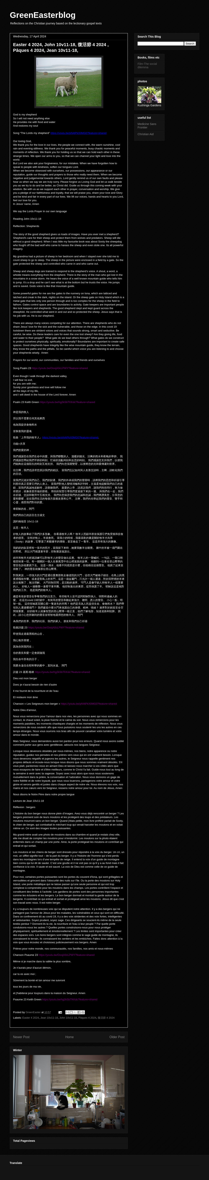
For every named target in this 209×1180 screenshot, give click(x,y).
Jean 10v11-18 (49, 1017)
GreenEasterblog (43, 15)
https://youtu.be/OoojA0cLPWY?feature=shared (60, 368)
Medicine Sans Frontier (147, 125)
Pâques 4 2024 (87, 1017)
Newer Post (21, 1037)
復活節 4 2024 (106, 1017)
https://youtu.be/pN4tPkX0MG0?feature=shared (89, 703)
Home (69, 1037)
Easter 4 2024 (30, 1017)
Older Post (117, 1037)
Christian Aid (146, 134)
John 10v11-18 (68, 1017)
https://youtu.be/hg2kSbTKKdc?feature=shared (67, 402)
